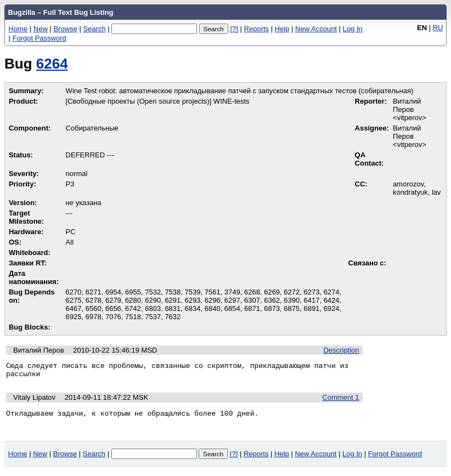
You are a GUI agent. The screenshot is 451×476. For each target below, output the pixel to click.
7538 (173, 292)
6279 (113, 300)
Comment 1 (340, 400)
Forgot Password (39, 38)
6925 (74, 317)
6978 (94, 317)
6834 (193, 308)
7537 (153, 317)
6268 (252, 292)
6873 (272, 308)
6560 (94, 308)
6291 (173, 300)
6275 (74, 300)
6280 (133, 300)
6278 (94, 300)
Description (341, 350)
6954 (113, 292)
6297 (232, 300)
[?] (234, 29)
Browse (65, 29)
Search (94, 29)
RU (438, 28)
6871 (252, 308)
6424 (332, 300)
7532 (153, 292)
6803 (153, 308)
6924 (332, 308)
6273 (311, 292)
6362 (272, 300)
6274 (332, 292)
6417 (311, 300)
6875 (292, 308)
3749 (232, 292)
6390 (292, 300)
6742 (133, 308)
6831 (173, 308)
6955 (133, 292)
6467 (74, 308)
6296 (213, 300)
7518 (133, 317)
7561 (213, 292)
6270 (74, 292)
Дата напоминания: (34, 277)
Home (18, 29)
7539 (193, 292)
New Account (316, 29)
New (40, 29)
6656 (113, 308)
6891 (311, 308)
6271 (94, 292)
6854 (232, 308)
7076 (113, 317)
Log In (353, 29)
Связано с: (367, 263)
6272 (292, 292)
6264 (52, 63)
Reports (256, 29)
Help (282, 29)
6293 (193, 300)
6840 (213, 308)
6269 (272, 292)
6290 (153, 300)
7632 (173, 317)
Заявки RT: (28, 263)
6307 (252, 300)
